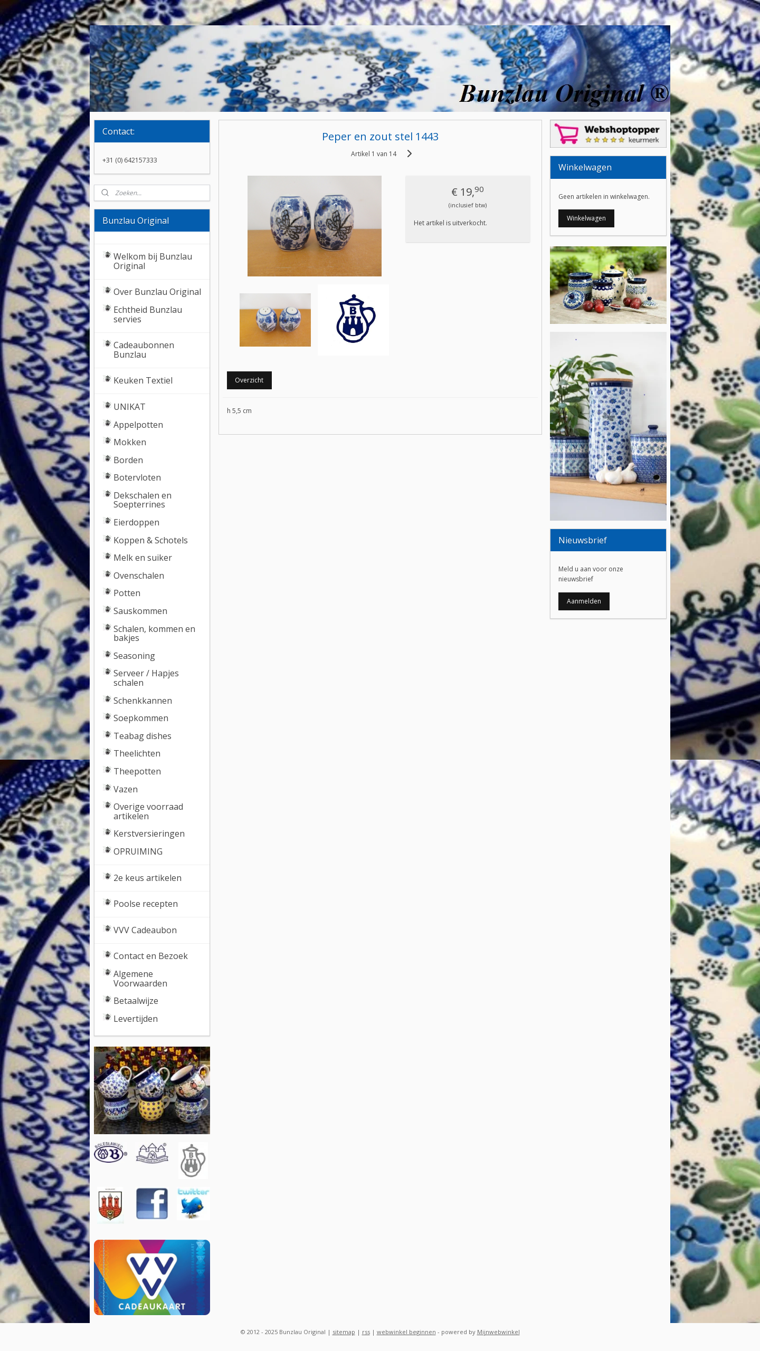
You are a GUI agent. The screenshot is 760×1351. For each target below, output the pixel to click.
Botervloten (137, 477)
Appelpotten (138, 424)
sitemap (343, 1332)
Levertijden (135, 1018)
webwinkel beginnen (406, 1332)
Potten (126, 593)
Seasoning (134, 656)
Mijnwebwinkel (498, 1332)
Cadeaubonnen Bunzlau (143, 349)
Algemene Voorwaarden (140, 978)
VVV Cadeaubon (145, 930)
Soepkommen (140, 718)
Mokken (129, 442)
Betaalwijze (135, 1001)
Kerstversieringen (149, 833)
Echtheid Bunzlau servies (147, 314)
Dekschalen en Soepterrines (142, 500)
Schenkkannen (142, 700)
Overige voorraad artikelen (148, 811)
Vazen (125, 789)
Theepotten (137, 771)
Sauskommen (140, 611)
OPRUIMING (138, 851)
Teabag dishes (142, 736)
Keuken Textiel (143, 380)
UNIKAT (129, 407)
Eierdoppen (136, 522)
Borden (128, 460)
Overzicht (249, 380)
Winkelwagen (586, 218)
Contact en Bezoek (150, 956)
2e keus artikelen (147, 878)
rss (366, 1332)
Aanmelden (584, 601)
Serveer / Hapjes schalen (146, 677)
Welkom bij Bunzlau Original (152, 261)
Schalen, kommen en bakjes (154, 633)
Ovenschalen (138, 575)
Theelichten (136, 753)
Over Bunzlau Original (157, 292)
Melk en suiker (142, 557)
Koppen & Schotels (150, 540)
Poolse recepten (145, 903)
